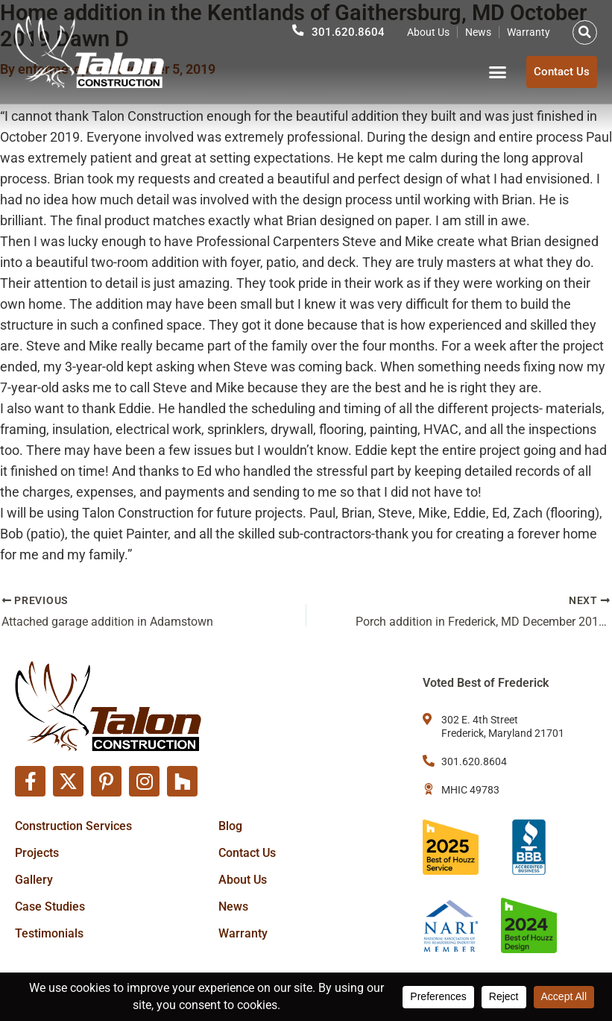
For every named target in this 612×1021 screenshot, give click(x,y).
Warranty (528, 31)
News (478, 31)
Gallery (34, 879)
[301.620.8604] (298, 29)
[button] (584, 31)
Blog (230, 825)
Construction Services (73, 825)
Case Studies (50, 906)
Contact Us (247, 852)
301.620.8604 (348, 30)
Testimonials (49, 933)
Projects (37, 852)
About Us (428, 31)
